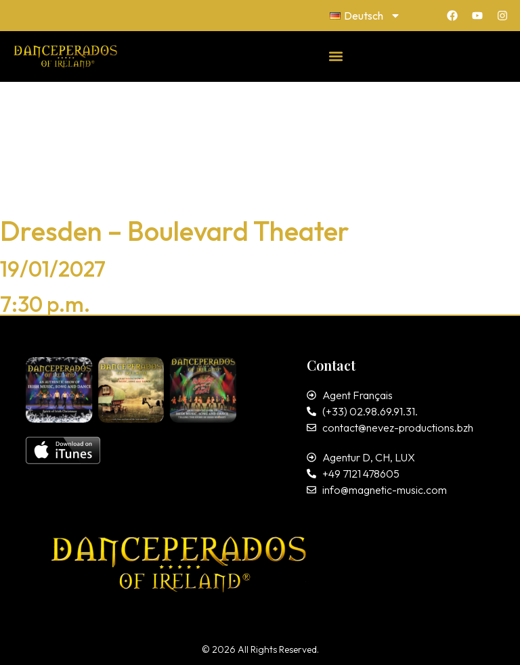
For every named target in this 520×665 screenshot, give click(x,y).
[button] (336, 56)
